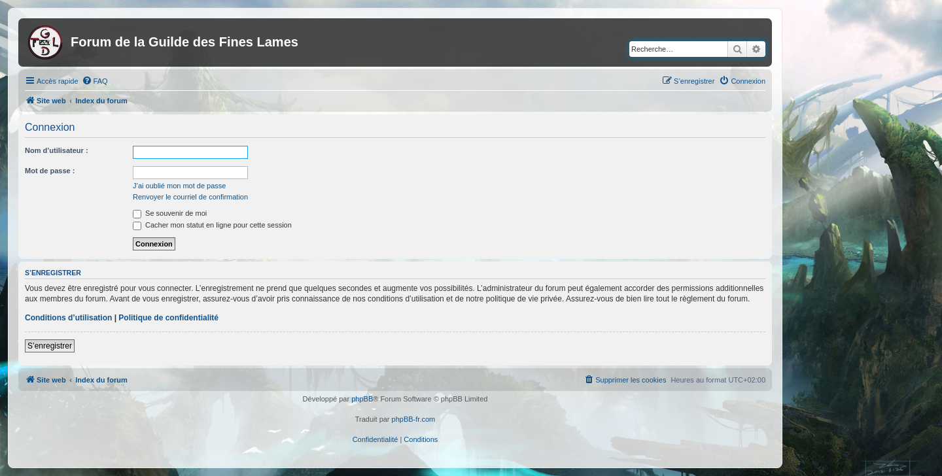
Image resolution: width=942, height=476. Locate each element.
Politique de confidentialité (168, 317)
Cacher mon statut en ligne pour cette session (212, 225)
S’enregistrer (49, 345)
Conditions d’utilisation (68, 317)
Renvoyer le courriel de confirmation (190, 197)
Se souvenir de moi (170, 213)
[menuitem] (95, 81)
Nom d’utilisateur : (56, 150)
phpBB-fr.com (414, 419)
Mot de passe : (50, 171)
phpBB (362, 399)
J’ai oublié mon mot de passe (179, 186)
